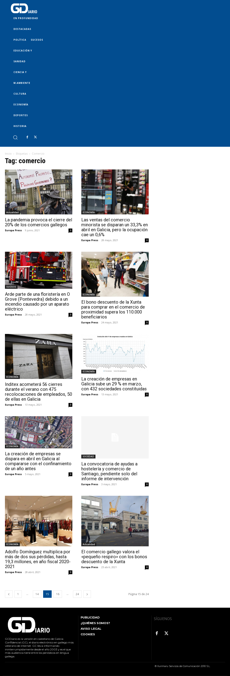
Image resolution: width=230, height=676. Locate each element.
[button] (15, 137)
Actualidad (12, 212)
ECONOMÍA (89, 212)
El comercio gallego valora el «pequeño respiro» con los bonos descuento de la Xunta (114, 556)
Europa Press (13, 230)
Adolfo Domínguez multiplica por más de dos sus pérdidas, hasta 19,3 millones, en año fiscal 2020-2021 (38, 559)
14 (37, 594)
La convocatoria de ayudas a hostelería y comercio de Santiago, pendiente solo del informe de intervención (109, 471)
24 (77, 594)
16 (57, 594)
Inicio (8, 154)
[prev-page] (9, 594)
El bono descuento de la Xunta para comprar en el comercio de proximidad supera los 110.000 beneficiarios (113, 309)
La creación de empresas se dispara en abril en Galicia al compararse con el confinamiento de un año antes (38, 461)
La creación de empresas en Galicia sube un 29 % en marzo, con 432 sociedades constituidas (114, 383)
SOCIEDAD (88, 456)
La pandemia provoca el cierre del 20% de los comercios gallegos (38, 222)
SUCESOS (11, 286)
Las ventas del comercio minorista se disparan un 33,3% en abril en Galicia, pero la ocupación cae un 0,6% (114, 227)
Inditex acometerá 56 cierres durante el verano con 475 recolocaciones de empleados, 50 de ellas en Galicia (38, 392)
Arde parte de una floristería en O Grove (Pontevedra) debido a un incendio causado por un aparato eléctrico (37, 301)
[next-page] (87, 594)
